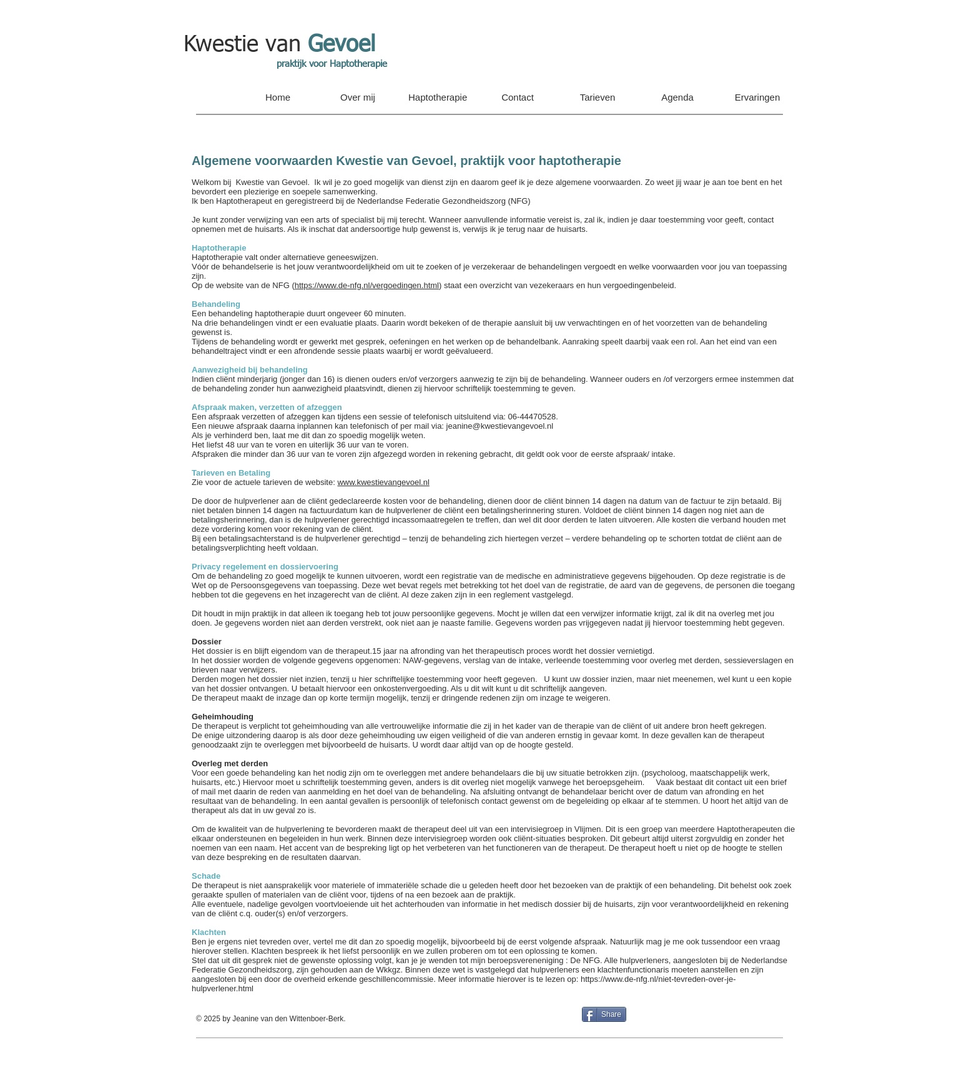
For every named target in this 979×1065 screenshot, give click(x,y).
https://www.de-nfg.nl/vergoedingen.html (367, 285)
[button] (358, 97)
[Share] (604, 1014)
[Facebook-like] (717, 1018)
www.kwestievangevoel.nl (383, 482)
